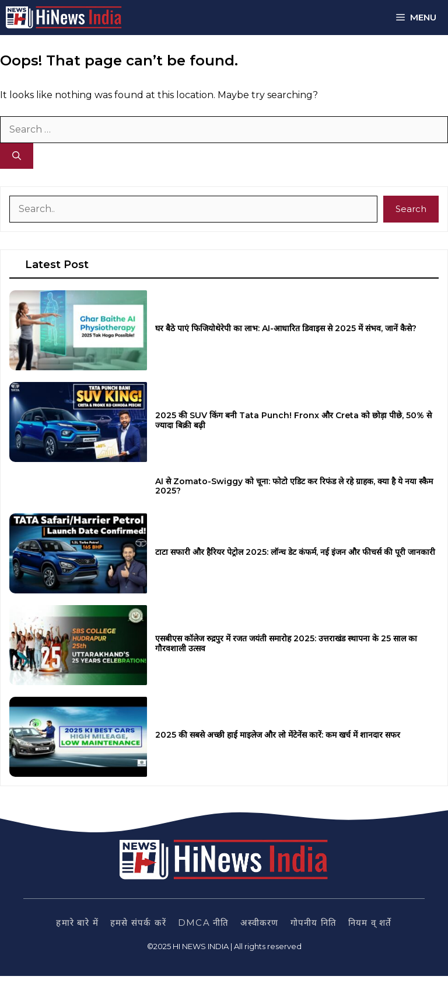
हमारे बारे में (77, 922)
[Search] (16, 156)
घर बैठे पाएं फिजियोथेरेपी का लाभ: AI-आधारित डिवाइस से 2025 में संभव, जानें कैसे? (285, 328)
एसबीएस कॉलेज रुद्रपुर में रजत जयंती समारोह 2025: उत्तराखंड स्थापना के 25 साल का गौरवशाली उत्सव (286, 643)
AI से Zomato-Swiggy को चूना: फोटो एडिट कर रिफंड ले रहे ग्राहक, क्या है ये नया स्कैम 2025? (294, 486)
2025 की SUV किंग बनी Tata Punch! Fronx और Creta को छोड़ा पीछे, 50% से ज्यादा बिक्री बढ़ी (293, 420)
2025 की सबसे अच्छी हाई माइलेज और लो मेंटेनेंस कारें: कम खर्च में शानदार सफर (277, 735)
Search (411, 208)
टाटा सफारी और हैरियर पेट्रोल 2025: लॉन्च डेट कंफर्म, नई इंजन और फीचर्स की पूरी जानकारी (295, 552)
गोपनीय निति (313, 922)
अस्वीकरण (259, 922)
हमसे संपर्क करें (138, 922)
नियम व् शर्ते (370, 922)
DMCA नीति (203, 922)
